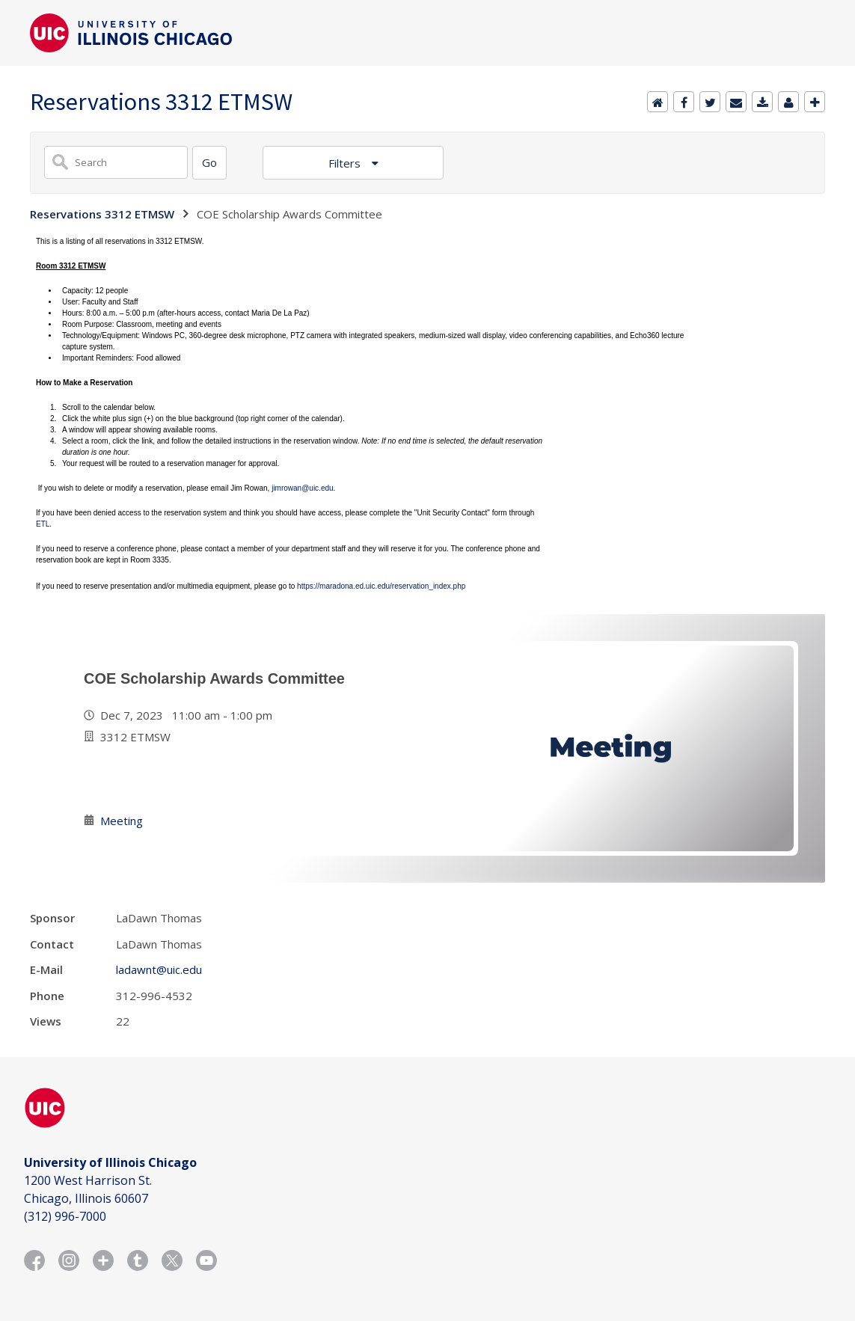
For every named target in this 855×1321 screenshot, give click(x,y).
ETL (42, 524)
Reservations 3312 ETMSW (102, 213)
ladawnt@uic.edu (159, 969)
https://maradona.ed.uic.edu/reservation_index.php (381, 586)
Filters (346, 163)
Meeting (121, 820)
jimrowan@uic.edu (302, 488)
